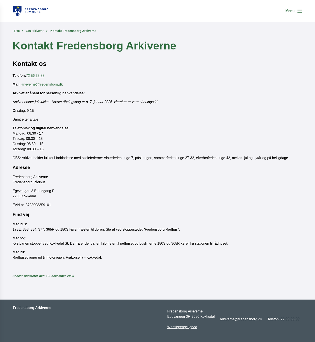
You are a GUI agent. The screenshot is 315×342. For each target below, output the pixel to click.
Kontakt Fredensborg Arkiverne (73, 31)
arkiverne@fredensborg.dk (42, 84)
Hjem (16, 31)
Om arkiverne (35, 31)
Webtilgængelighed (182, 327)
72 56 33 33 (35, 75)
